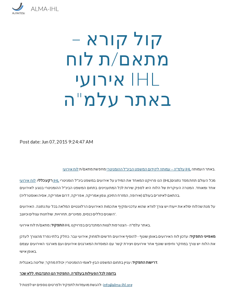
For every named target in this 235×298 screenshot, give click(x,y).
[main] (117, 68)
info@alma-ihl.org (117, 284)
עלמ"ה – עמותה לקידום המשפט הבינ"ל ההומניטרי (145, 169)
